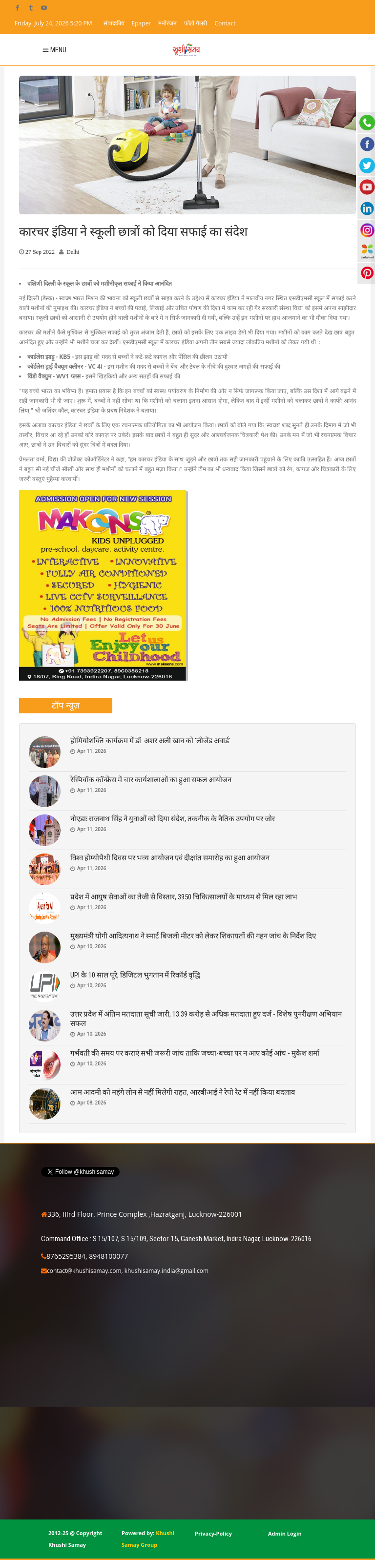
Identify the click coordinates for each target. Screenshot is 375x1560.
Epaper (141, 23)
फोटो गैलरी (195, 23)
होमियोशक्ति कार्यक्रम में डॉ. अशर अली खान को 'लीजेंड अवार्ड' (150, 740)
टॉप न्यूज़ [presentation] (66, 705)
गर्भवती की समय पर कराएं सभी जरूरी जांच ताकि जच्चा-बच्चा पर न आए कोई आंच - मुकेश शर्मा (194, 1053)
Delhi (73, 252)
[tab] (65, 705)
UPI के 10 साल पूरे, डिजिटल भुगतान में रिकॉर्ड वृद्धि (135, 975)
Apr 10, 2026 (91, 946)
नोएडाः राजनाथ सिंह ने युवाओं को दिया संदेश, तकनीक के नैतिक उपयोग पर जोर (172, 818)
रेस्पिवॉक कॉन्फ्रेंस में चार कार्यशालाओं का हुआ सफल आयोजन (150, 779)
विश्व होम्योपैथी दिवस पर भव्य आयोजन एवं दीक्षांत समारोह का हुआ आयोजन (170, 857)
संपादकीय (114, 23)
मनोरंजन (167, 23)
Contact (224, 23)
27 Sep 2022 (40, 252)
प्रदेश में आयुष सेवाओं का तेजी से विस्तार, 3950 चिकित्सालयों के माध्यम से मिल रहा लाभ (183, 897)
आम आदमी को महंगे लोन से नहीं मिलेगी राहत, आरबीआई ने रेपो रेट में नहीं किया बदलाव (182, 1092)
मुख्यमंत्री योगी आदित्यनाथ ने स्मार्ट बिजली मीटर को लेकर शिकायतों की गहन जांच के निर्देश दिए (193, 936)
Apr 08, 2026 (91, 1102)
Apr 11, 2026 (91, 751)
